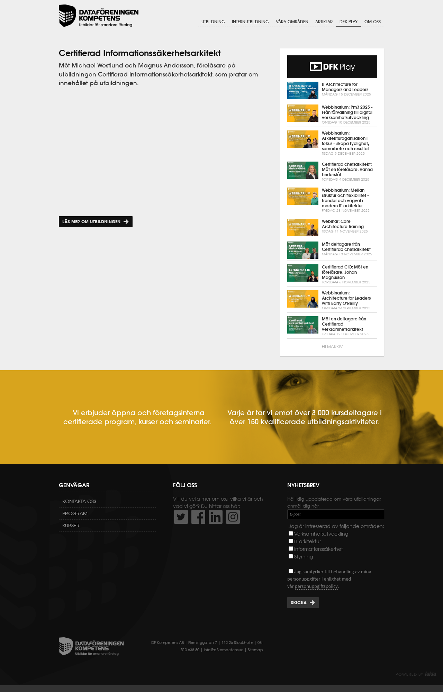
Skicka (299, 603)
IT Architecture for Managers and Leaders (332, 90)
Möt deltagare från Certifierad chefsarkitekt (332, 250)
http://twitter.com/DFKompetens (181, 517)
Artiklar (324, 21)
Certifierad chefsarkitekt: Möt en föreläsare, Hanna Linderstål (332, 172)
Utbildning (213, 21)
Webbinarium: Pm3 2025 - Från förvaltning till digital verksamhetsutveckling (332, 115)
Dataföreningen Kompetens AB (98, 15)
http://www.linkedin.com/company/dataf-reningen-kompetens (216, 517)
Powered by (416, 674)
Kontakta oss (79, 501)
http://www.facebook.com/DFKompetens (198, 517)
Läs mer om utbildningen (91, 222)
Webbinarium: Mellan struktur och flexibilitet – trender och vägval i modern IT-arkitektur (332, 200)
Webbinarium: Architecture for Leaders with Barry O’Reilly (332, 300)
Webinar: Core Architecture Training (332, 227)
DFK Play (349, 21)
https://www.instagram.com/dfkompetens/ (233, 517)
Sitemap (255, 649)
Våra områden (292, 21)
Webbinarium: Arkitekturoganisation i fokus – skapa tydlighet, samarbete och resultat (332, 143)
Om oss (372, 21)
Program (75, 513)
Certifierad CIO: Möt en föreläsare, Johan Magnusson (332, 274)
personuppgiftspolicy (316, 586)
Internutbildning (250, 21)
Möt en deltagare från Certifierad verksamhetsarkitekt (332, 326)
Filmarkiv (332, 346)
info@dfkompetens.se (223, 649)
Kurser (71, 525)
